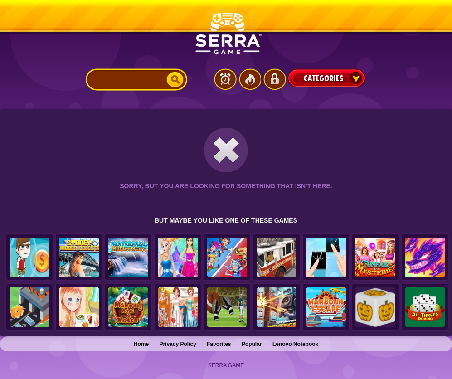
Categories (326, 77)
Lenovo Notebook (295, 344)
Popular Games (249, 79)
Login (274, 79)
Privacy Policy (177, 344)
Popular (252, 344)
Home (141, 344)
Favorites (219, 344)
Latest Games (225, 79)
